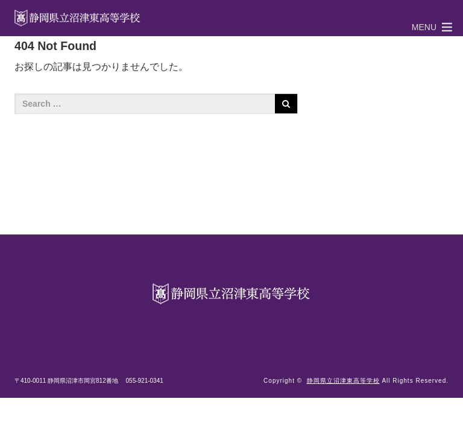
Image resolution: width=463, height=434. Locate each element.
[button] (424, 27)
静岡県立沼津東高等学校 (343, 380)
